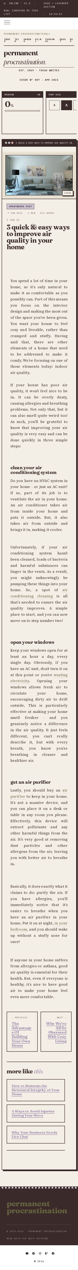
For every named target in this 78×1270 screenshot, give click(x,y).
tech (17, 40)
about (63, 40)
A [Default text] (66, 105)
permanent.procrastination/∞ (27, 34)
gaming (27, 40)
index (7, 40)
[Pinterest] (33, 1253)
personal (49, 40)
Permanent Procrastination (37, 1207)
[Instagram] (40, 1253)
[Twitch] (46, 1253)
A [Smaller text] (54, 105)
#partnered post (20, 206)
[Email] (27, 1253)
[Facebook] (53, 1253)
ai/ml (38, 40)
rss (71, 40)
